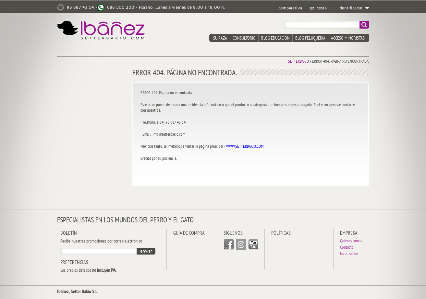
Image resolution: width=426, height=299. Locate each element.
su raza (220, 38)
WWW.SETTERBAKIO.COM (244, 146)
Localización (349, 254)
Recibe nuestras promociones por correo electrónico (101, 241)
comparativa (290, 8)
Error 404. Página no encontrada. (340, 62)
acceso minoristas (348, 38)
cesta (322, 8)
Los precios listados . (88, 270)
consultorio (244, 38)
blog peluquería (310, 38)
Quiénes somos (351, 241)
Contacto (347, 248)
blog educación (275, 38)
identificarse (350, 8)
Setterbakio (298, 62)
